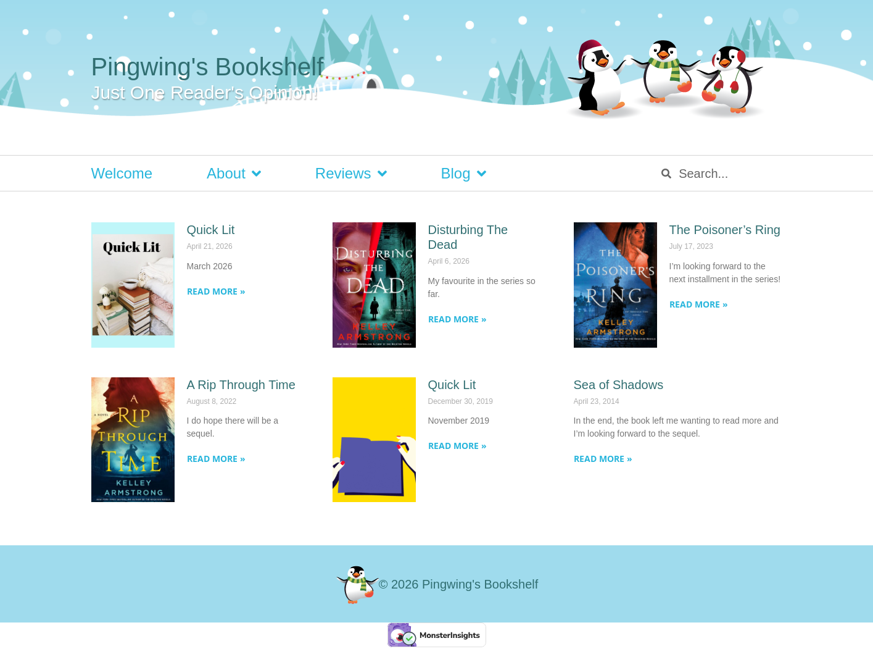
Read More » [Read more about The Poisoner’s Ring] (698, 304)
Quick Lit (211, 230)
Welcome (122, 173)
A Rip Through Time (241, 385)
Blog (463, 173)
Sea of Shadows (619, 385)
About (234, 173)
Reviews (351, 173)
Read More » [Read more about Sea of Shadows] (603, 458)
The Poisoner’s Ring (724, 230)
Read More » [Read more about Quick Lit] (216, 291)
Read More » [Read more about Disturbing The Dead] (457, 319)
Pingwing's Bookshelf (207, 66)
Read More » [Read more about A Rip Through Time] (216, 458)
